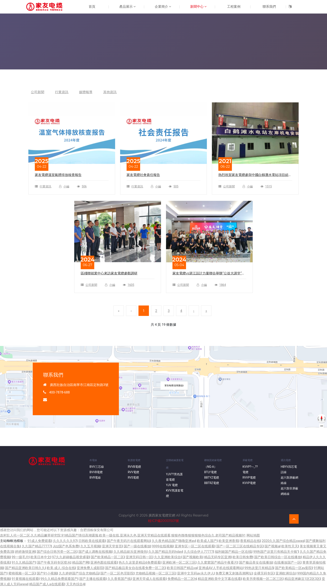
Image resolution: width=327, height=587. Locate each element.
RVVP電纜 (249, 477)
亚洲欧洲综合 (285, 573)
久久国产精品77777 (36, 546)
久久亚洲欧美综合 (167, 557)
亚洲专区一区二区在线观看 (195, 546)
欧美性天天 (289, 546)
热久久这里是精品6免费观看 (140, 562)
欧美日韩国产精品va (182, 568)
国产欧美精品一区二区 (107, 557)
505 (176, 186)
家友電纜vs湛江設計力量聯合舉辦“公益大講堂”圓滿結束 (208, 273)
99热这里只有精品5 (258, 568)
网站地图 (253, 535)
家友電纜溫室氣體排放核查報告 (58, 175)
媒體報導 (86, 92)
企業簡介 (163, 7)
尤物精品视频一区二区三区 (155, 573)
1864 (222, 285)
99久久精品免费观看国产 (59, 579)
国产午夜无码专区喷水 (53, 562)
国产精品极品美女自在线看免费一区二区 (135, 568)
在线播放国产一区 (287, 562)
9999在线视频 (162, 546)
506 (84, 186)
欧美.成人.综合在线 (61, 568)
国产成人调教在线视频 (95, 552)
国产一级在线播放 (137, 546)
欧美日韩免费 (243, 557)
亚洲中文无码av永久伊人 (195, 573)
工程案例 (233, 7)
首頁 (92, 7)
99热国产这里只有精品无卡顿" (275, 552)
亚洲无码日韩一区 (139, 557)
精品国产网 (80, 562)
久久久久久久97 (65, 541)
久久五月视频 (90, 546)
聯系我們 (269, 7)
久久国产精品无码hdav (165, 552)
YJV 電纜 (172, 485)
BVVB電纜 (96, 472)
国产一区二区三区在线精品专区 (239, 546)
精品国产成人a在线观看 (46, 584)
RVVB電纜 (134, 466)
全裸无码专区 (264, 573)
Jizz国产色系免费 (66, 546)
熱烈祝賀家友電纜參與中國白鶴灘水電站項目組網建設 (255, 175)
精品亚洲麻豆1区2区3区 (302, 579)
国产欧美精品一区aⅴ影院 (293, 568)
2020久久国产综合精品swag (283, 541)
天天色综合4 (75, 584)
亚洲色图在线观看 (103, 562)
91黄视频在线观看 (25, 579)
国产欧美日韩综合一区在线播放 (277, 557)
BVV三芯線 (96, 466)
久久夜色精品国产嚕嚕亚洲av (173, 541)
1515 (268, 186)
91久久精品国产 (23, 562)
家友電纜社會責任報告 (143, 175)
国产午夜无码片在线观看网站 (128, 541)
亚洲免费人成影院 (90, 568)
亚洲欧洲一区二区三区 (179, 562)
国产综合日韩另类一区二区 (57, 552)
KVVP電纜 (249, 483)
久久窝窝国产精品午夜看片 (217, 562)
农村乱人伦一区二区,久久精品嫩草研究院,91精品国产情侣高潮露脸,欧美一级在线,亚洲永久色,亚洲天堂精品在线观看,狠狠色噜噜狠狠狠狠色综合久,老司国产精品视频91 (123, 535)
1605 (131, 285)
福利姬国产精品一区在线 (233, 552)
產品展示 (127, 7)
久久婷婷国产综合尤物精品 (79, 573)
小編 (66, 186)
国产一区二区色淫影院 (117, 573)
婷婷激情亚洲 (25, 552)
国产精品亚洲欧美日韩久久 (25, 568)
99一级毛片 (20, 557)
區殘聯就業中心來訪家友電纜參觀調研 (109, 273)
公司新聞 (37, 92)
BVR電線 (95, 477)
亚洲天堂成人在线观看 (149, 579)
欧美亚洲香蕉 (229, 541)
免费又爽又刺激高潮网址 (233, 573)
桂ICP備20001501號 (163, 521)
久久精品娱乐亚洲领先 (130, 552)
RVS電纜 (133, 477)
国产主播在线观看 (92, 579)
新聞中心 (198, 7)
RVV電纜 (133, 472)
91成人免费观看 (39, 541)
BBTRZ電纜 (211, 483)
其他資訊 (110, 92)
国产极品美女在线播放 (255, 562)
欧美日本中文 (40, 557)
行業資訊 (61, 92)
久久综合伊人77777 (198, 552)
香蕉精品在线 (250, 541)
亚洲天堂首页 (112, 546)
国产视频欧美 (192, 557)
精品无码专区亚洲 (217, 557)
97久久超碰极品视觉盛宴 (70, 557)
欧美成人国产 (207, 541)
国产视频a (272, 546)
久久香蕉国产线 (119, 579)
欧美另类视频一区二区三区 (263, 579)
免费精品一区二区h (181, 579)
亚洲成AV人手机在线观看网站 (221, 568)
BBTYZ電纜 (211, 477)
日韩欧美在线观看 (91, 541)
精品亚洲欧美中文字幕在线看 (219, 579)
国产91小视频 (47, 573)
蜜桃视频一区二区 (21, 573)
